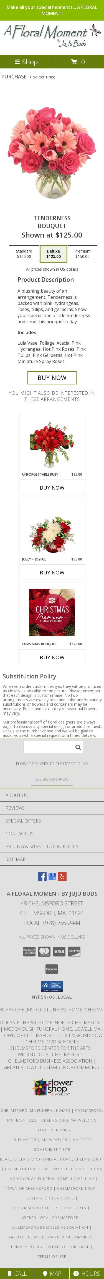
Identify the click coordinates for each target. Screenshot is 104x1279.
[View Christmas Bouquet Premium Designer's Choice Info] (52, 612)
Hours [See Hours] (86, 1273)
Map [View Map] (52, 1273)
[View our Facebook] (42, 879)
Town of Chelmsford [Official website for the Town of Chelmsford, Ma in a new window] (29, 1035)
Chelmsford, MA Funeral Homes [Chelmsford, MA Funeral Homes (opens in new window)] (35, 1110)
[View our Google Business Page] (52, 879)
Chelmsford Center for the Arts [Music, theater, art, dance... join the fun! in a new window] (51, 1048)
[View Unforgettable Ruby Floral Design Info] (52, 443)
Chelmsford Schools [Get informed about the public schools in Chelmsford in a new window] (53, 1041)
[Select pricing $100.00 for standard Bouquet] (24, 254)
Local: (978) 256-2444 (52, 923)
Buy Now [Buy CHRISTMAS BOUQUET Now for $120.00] (52, 657)
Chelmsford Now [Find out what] (81, 1035)
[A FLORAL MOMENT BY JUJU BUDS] (52, 47)
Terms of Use (52, 1256)
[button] (52, 986)
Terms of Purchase (69, 1246)
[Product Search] (53, 747)
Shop (26, 61)
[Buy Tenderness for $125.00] (52, 377)
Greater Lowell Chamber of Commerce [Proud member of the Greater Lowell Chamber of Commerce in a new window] (52, 1067)
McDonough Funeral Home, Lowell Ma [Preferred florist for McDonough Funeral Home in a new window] (53, 1029)
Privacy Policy (27, 1246)
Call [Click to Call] (17, 1273)
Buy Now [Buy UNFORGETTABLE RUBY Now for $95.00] (52, 487)
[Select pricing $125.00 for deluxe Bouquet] (53, 254)
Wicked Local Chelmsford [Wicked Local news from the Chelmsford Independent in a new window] (51, 1054)
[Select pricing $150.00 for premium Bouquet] (82, 254)
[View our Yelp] (62, 879)
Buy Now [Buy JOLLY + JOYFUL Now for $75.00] (52, 572)
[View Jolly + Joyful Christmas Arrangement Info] (52, 528)
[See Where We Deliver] (52, 779)
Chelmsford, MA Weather (40, 1139)
